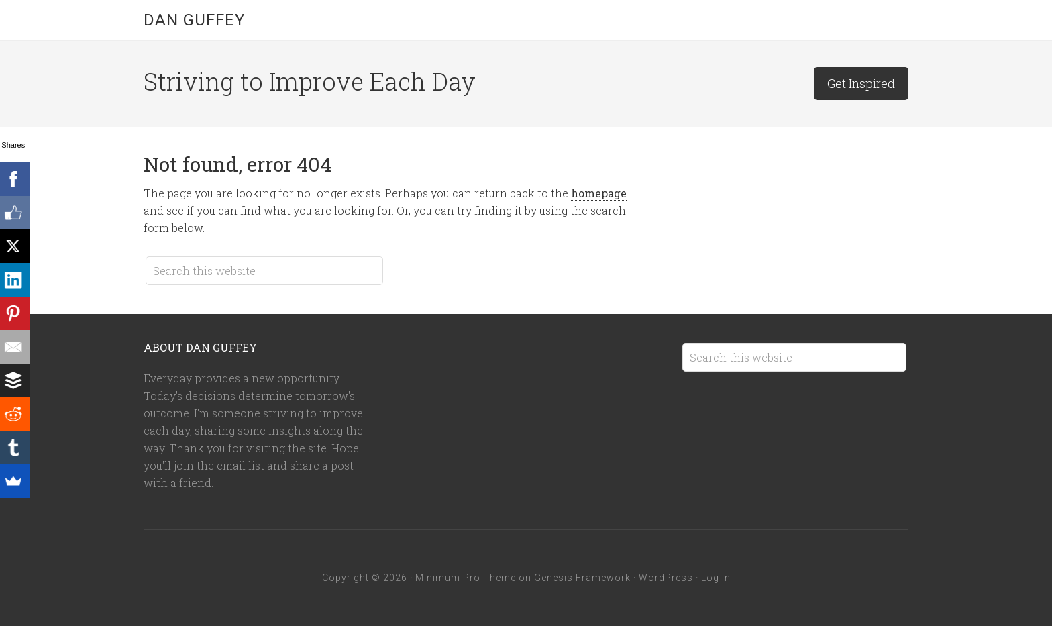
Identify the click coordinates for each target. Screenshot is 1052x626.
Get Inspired (861, 83)
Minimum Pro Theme (465, 577)
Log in (716, 577)
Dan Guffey (194, 20)
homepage (599, 193)
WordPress (666, 577)
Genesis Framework (582, 577)
